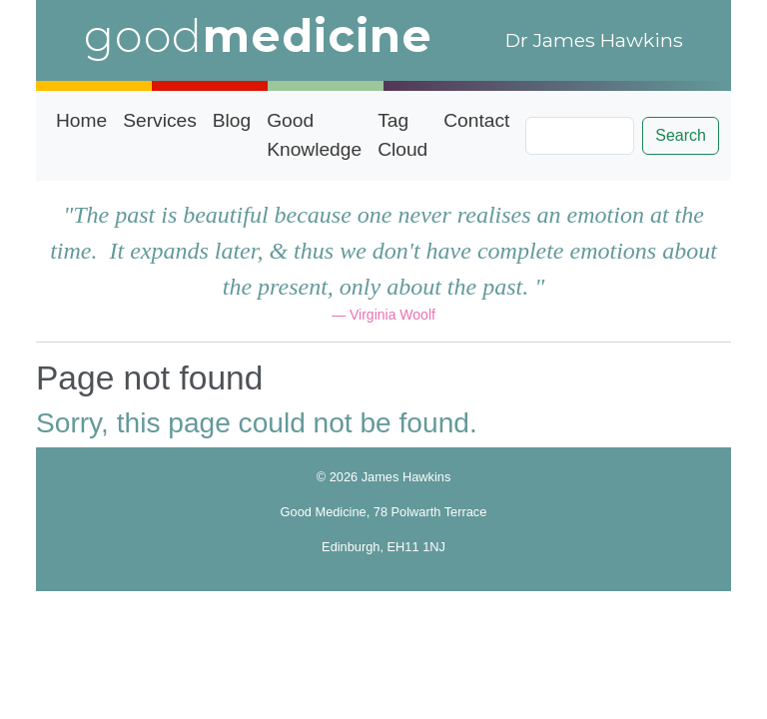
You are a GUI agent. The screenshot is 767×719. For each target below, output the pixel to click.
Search (680, 135)
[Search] (579, 136)
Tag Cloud (402, 135)
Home (81, 120)
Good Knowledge (314, 135)
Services (160, 120)
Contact (476, 120)
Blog (232, 120)
